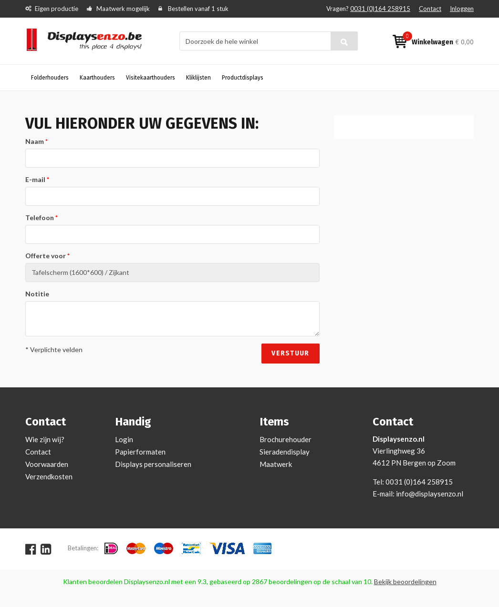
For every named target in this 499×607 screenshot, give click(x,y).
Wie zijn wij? (44, 439)
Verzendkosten (49, 476)
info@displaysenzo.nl (429, 493)
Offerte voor (45, 256)
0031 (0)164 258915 (380, 8)
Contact (430, 8)
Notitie (37, 294)
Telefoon (39, 217)
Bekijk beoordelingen (405, 581)
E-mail (35, 179)
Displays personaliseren (153, 464)
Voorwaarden (46, 464)
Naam (34, 141)
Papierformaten (140, 451)
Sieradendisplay (285, 451)
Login (124, 439)
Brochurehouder (286, 439)
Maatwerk (276, 464)
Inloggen (462, 8)
